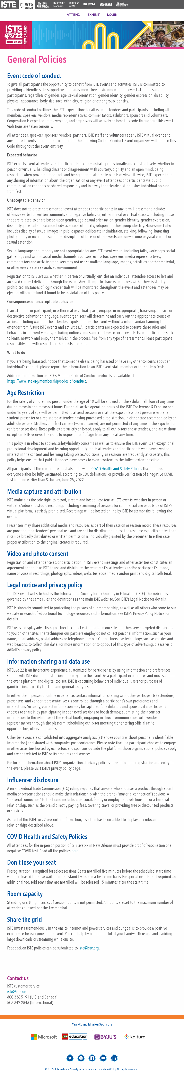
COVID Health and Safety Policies (116, 469)
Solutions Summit (74, 4)
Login (112, 15)
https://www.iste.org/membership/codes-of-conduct (46, 381)
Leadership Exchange (59, 4)
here (74, 851)
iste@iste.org (89, 948)
